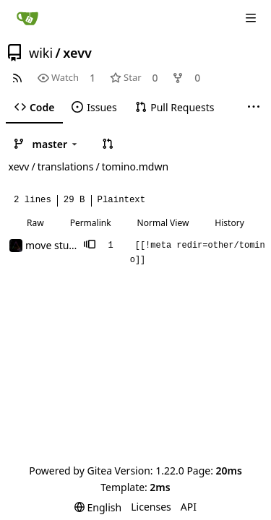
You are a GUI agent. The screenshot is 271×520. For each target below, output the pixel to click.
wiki (41, 53)
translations (66, 166)
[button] (108, 144)
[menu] (97, 507)
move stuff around (69, 245)
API (189, 507)
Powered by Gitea (70, 470)
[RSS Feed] (17, 77)
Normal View (163, 223)
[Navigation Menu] (251, 18)
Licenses (151, 507)
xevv (77, 53)
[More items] (253, 108)
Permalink (90, 223)
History (229, 223)
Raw (35, 223)
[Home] (27, 18)
